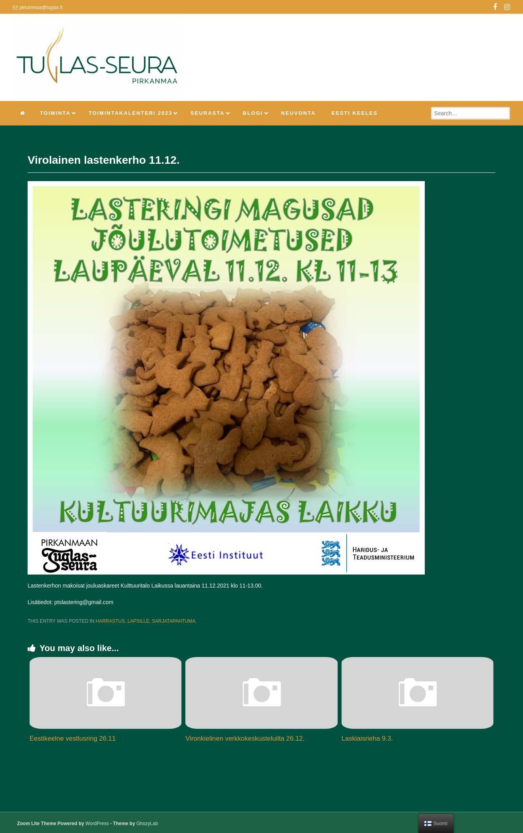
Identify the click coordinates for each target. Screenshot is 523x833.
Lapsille (138, 621)
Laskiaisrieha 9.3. (367, 738)
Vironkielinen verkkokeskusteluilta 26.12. (244, 738)
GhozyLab (147, 823)
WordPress (97, 823)
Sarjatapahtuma (173, 621)
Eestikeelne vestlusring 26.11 (73, 738)
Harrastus (110, 621)
